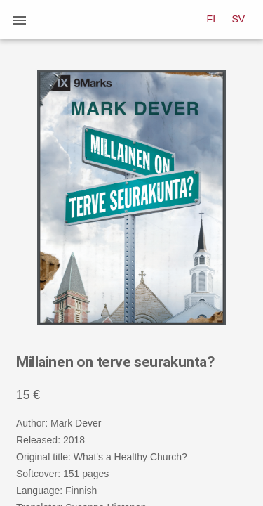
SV (238, 19)
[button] (19, 20)
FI (211, 19)
